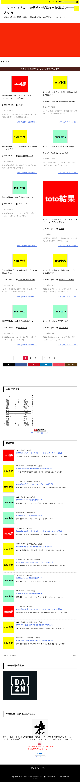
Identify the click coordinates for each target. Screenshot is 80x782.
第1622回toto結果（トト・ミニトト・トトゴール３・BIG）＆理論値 (39, 531)
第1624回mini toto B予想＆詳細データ (58, 146)
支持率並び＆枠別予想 (25, 156)
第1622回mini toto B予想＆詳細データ (17, 321)
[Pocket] (59, 364)
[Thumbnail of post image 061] (60, 311)
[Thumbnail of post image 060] (60, 260)
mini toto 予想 (63, 153)
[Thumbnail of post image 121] (60, 136)
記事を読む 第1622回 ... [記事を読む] (68, 246)
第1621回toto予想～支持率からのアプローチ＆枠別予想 (34, 640)
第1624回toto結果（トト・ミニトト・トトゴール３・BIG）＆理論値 (39, 453)
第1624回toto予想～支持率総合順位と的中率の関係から (34, 468)
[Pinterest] (34, 364)
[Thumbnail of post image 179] (19, 187)
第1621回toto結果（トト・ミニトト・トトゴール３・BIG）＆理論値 (39, 609)
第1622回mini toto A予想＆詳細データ (58, 321)
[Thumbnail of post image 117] (60, 198)
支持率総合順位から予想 (67, 101)
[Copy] (71, 364)
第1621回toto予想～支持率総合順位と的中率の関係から (34, 625)
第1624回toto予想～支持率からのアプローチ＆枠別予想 (34, 484)
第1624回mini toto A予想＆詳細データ (17, 197)
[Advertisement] (40, 39)
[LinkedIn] (46, 364)
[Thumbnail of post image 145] (60, 82)
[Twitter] (9, 364)
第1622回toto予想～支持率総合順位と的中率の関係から (34, 547)
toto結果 (21, 105)
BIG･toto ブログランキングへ (40, 433)
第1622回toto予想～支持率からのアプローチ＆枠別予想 (34, 562)
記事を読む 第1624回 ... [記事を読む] (27, 122)
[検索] (77, 2)
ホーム (5, 62)
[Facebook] (21, 364)
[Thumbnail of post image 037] (19, 136)
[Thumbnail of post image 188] (19, 260)
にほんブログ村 (40, 756)
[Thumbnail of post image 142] (19, 84)
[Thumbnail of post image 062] (19, 311)
